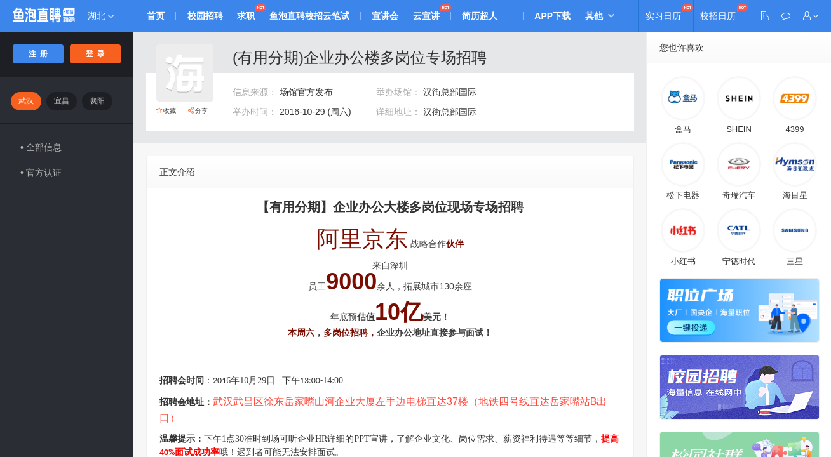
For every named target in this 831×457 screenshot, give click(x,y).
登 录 (95, 54)
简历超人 (486, 16)
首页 (156, 16)
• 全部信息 (41, 147)
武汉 (26, 100)
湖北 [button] (101, 16)
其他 (602, 16)
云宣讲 (431, 16)
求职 (248, 16)
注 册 (38, 54)
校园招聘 (206, 16)
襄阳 (97, 100)
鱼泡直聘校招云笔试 (313, 16)
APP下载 (559, 16)
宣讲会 (389, 16)
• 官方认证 (41, 173)
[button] (811, 16)
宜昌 (61, 100)
